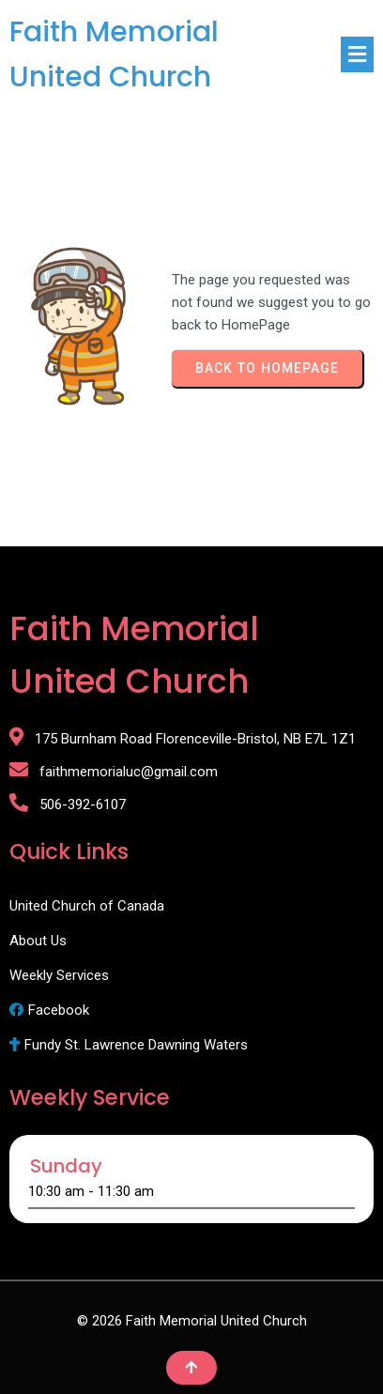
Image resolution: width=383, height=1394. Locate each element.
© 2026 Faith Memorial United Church (192, 1320)
